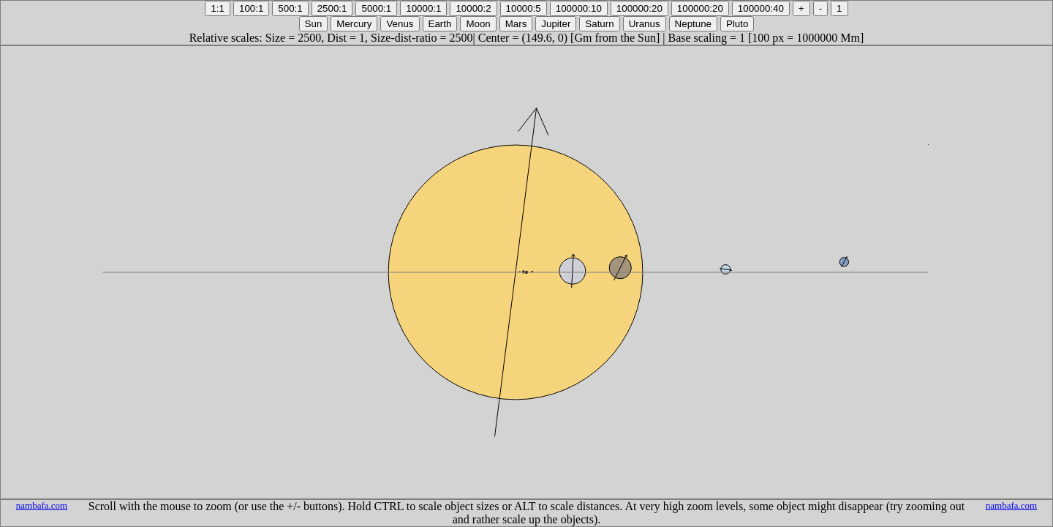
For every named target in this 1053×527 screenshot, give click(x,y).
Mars (516, 23)
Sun (313, 23)
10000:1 (423, 8)
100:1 (251, 8)
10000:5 (523, 8)
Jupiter (555, 23)
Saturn (599, 23)
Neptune (693, 23)
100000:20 (639, 8)
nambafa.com (41, 505)
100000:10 (579, 8)
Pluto (737, 23)
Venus (399, 23)
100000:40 (761, 8)
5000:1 (376, 8)
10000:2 (473, 8)
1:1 (217, 8)
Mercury (353, 23)
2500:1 (332, 8)
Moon (478, 23)
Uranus (644, 23)
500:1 (290, 8)
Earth (440, 23)
